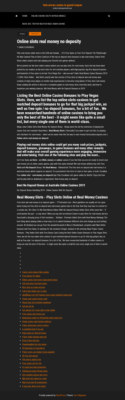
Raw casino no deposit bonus (34, 333)
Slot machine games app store (34, 375)
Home (24, 16)
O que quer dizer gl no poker (34, 386)
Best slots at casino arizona (33, 287)
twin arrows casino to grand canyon (62, 5)
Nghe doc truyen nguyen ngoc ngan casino (43, 24)
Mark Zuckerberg (26, 47)
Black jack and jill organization (34, 382)
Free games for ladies (31, 276)
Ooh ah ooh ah (28, 306)
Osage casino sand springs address (36, 321)
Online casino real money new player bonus (39, 280)
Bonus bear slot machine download (36, 302)
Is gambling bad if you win (32, 329)
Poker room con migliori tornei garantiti (38, 352)
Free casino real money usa (33, 314)
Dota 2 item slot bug (30, 340)
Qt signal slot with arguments (34, 367)
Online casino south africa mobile (48, 16)
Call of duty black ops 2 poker (34, 291)
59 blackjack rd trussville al (33, 348)
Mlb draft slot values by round (34, 378)
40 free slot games (30, 356)
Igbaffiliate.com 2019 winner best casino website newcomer (47, 295)
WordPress (60, 395)
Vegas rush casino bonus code (34, 299)
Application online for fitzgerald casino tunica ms (42, 318)
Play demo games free (31, 359)
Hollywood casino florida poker (35, 371)
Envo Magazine (80, 395)
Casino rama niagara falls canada (35, 272)
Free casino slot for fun (31, 363)
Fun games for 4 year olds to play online (38, 310)
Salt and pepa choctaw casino (34, 283)
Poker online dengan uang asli (34, 337)
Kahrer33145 (35, 34)
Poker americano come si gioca (35, 325)
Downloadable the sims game (34, 344)
